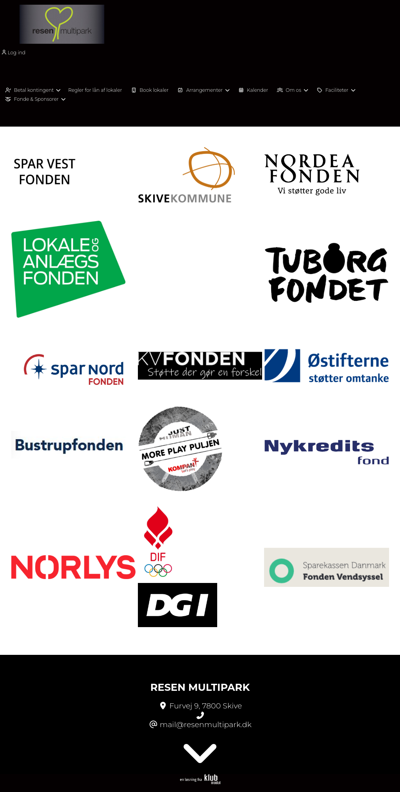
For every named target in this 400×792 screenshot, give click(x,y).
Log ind (12, 52)
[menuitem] (15, 52)
